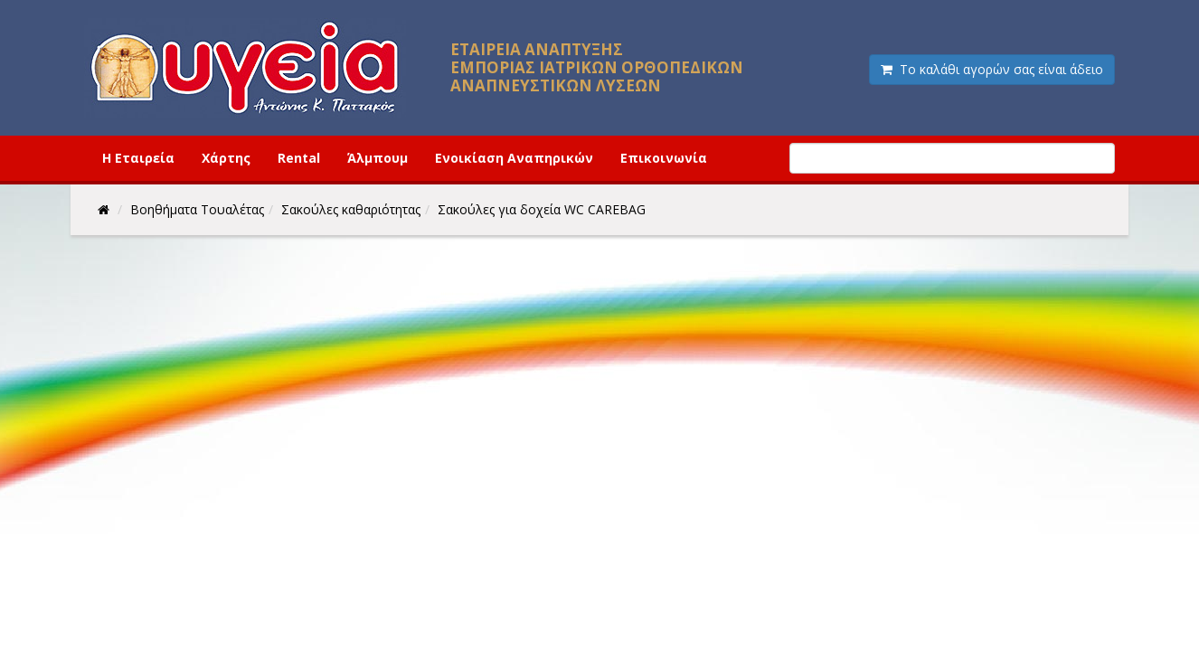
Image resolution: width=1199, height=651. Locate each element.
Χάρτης (226, 157)
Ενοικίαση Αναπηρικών (514, 157)
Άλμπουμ (377, 157)
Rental (299, 157)
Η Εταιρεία (138, 157)
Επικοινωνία (663, 157)
